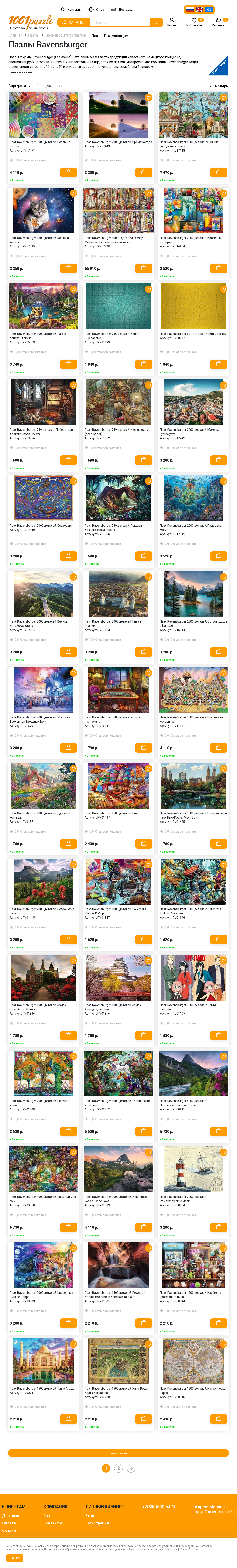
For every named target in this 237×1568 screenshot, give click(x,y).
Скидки (9, 1530)
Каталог (74, 22)
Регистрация (97, 1523)
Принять (15, 1558)
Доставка (122, 9)
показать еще (21, 72)
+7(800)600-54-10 (159, 1506)
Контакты (70, 9)
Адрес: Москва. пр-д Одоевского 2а (215, 1509)
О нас (96, 9)
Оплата (9, 1523)
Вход (89, 1516)
